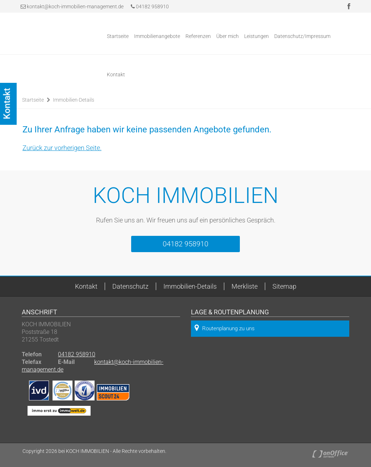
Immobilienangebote (157, 36)
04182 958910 (150, 6)
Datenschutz (130, 286)
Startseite (118, 36)
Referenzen (198, 36)
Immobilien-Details (73, 100)
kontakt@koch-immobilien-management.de (75, 6)
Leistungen (256, 36)
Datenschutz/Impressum (302, 36)
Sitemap (284, 286)
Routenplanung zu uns (225, 328)
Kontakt (116, 74)
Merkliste (245, 286)
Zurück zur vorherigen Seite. (61, 148)
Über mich (227, 36)
